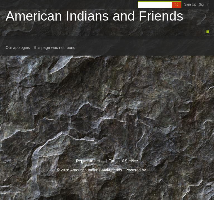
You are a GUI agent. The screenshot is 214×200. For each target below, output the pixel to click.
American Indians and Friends (94, 16)
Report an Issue (90, 161)
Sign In (204, 4)
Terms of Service (123, 161)
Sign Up (190, 4)
